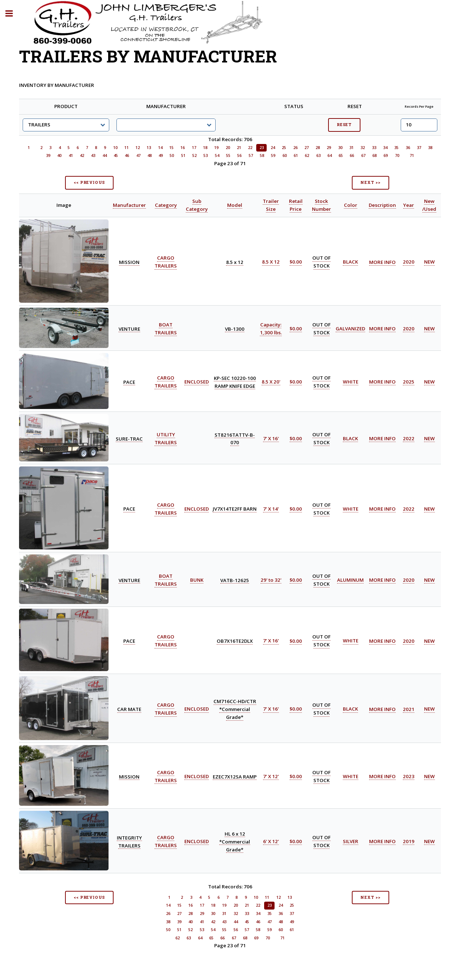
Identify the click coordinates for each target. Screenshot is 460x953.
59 (273, 155)
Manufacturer (129, 205)
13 (149, 147)
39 (48, 155)
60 (284, 155)
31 (351, 147)
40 (59, 155)
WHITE (350, 381)
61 (296, 155)
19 (216, 147)
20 (228, 147)
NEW (429, 262)
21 (239, 147)
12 (137, 147)
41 (71, 155)
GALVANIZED (350, 328)
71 (412, 155)
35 (396, 147)
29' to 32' (271, 580)
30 (340, 147)
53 (205, 155)
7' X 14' (271, 509)
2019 (408, 841)
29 (329, 147)
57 (251, 155)
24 (273, 147)
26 (295, 147)
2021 (408, 709)
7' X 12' (271, 776)
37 (419, 147)
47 (138, 155)
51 (183, 155)
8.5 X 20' (271, 381)
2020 (408, 262)
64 (329, 155)
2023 (408, 776)
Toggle (13, 13)
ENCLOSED (196, 381)
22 (250, 147)
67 (363, 155)
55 (228, 155)
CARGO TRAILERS (166, 641)
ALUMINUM (350, 580)
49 (160, 155)
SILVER (350, 841)
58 (262, 155)
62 (307, 155)
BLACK (350, 262)
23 (261, 147)
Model (234, 205)
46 (127, 155)
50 (172, 155)
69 (385, 155)
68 (374, 155)
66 (352, 155)
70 (397, 155)
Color (350, 205)
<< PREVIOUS (89, 182)
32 (362, 147)
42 (82, 155)
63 (318, 155)
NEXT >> (370, 182)
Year (408, 205)
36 (408, 147)
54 (217, 155)
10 (115, 147)
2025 (408, 381)
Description (382, 205)
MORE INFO (382, 262)
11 (126, 147)
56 (239, 155)
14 (160, 147)
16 (182, 147)
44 (104, 155)
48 (149, 155)
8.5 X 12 (271, 262)
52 (194, 155)
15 (171, 147)
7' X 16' (271, 438)
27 (306, 147)
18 (205, 147)
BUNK (196, 580)
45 (115, 155)
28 (317, 147)
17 (194, 147)
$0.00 (296, 262)
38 (430, 147)
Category (166, 205)
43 (93, 155)
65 (340, 155)
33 (374, 147)
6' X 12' (271, 841)
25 (284, 147)
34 (385, 147)
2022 (408, 438)
